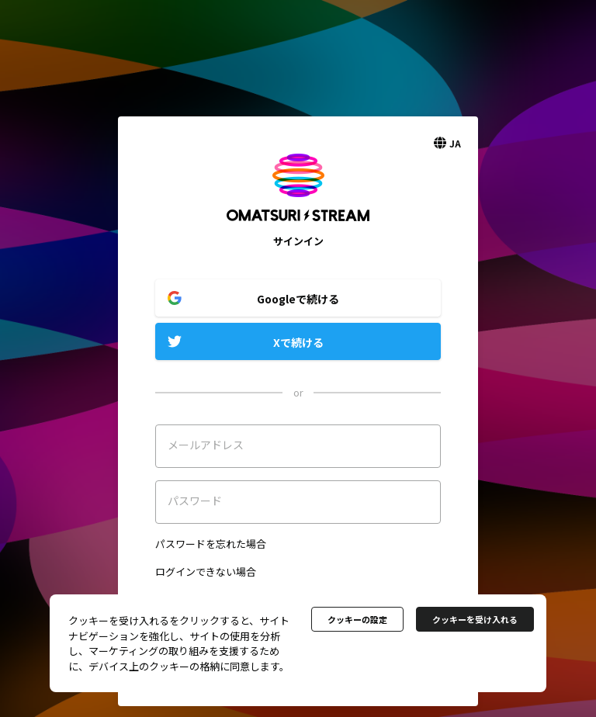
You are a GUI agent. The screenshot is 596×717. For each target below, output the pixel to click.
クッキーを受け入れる (475, 619)
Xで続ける (298, 342)
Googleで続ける (298, 299)
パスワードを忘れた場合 (210, 543)
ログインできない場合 (205, 571)
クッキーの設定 (357, 619)
